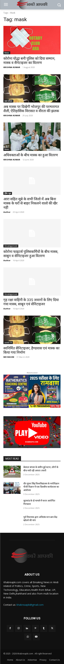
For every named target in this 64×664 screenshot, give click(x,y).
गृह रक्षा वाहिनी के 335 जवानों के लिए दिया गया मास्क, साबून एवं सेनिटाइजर (31, 302)
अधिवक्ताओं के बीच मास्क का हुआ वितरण (30, 155)
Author (6, 212)
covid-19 (8, 342)
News (6, 53)
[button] (32, 432)
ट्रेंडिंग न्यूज (7, 193)
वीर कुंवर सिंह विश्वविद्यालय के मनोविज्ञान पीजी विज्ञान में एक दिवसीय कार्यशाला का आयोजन (41, 486)
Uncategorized (10, 246)
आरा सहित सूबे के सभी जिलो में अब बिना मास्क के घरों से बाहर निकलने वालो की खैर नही (30, 203)
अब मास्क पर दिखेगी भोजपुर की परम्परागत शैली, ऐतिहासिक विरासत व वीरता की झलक (31, 109)
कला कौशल (8, 101)
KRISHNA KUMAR (11, 67)
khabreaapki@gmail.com (30, 604)
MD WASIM (8, 357)
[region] (32, 391)
